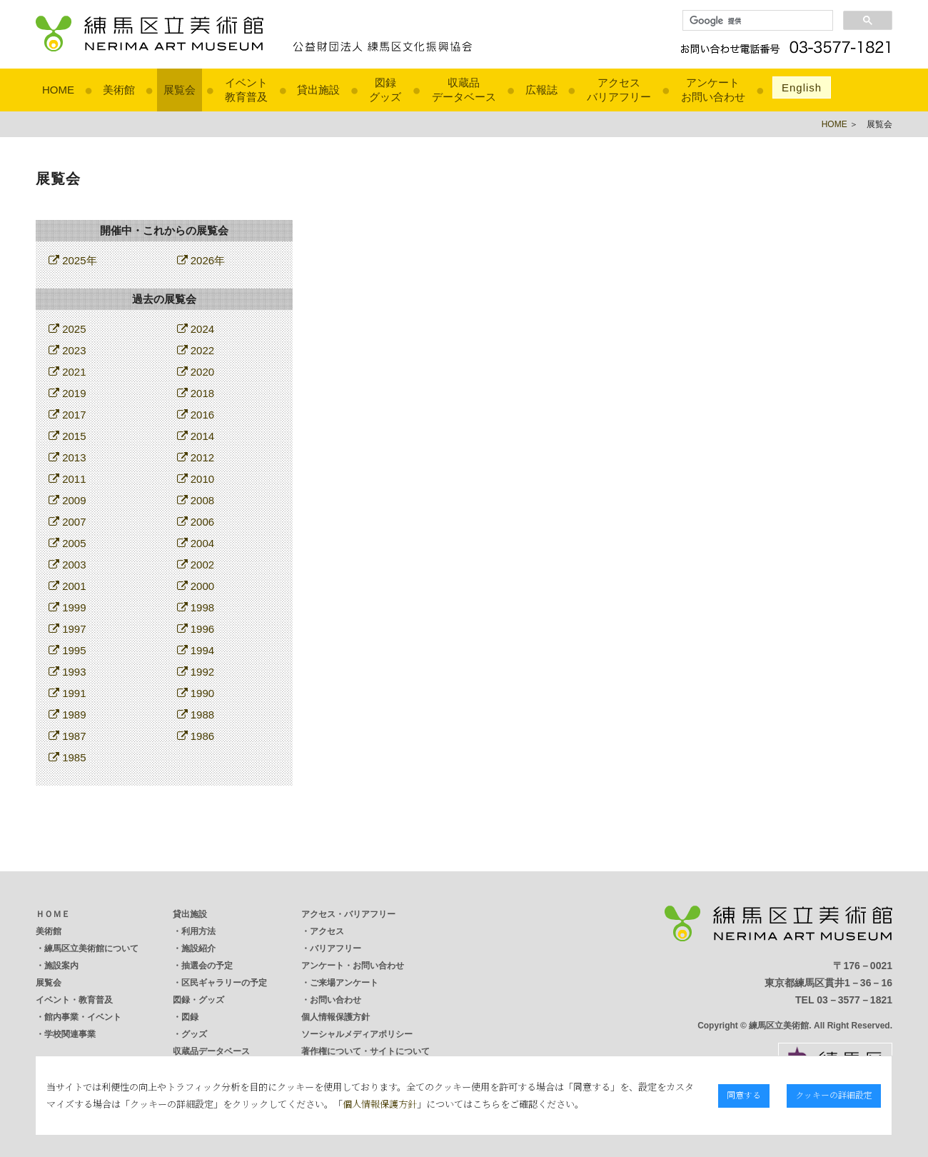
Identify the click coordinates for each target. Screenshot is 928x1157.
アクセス (327, 931)
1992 (196, 672)
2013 (67, 457)
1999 (67, 607)
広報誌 (541, 90)
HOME (58, 90)
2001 (67, 586)
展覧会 (179, 90)
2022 (196, 350)
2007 (67, 522)
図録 (189, 1017)
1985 (67, 757)
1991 (67, 693)
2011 (67, 479)
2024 (196, 329)
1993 (67, 672)
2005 (67, 543)
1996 (196, 629)
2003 (67, 565)
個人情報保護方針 (335, 1017)
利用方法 (198, 931)
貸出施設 (318, 90)
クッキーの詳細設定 (835, 1094)
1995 (67, 650)
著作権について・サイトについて (365, 1051)
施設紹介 (198, 948)
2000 (196, 586)
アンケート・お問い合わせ (352, 966)
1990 (196, 693)
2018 (196, 393)
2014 (196, 436)
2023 (67, 350)
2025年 (73, 260)
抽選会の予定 (207, 966)
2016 (196, 415)
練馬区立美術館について (91, 948)
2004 (196, 543)
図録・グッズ (198, 1000)
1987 (67, 736)
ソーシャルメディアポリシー (357, 1034)
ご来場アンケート (344, 983)
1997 (67, 629)
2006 (196, 522)
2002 (196, 565)
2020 (196, 372)
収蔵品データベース (211, 1051)
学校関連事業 (70, 1034)
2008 (196, 500)
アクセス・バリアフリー (348, 914)
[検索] (756, 20)
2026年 (201, 260)
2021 (67, 372)
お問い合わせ (335, 1000)
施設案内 (61, 966)
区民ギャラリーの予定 (224, 983)
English (802, 87)
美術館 (119, 90)
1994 (196, 650)
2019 (67, 393)
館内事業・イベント (82, 1017)
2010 (196, 479)
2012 (196, 457)
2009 (67, 500)
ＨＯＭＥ (53, 914)
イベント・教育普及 (74, 1000)
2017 (67, 415)
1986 (196, 736)
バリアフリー (335, 948)
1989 (67, 714)
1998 (196, 607)
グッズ (194, 1034)
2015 (67, 436)
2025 (67, 329)
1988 (196, 714)
